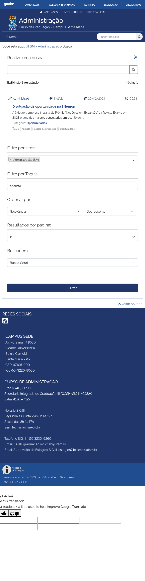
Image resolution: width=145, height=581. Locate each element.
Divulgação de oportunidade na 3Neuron (43, 106)
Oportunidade (67, 128)
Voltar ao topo (130, 303)
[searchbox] (42, 159)
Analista (26, 128)
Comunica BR (32, 4)
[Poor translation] (14, 513)
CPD (24, 482)
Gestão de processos (45, 128)
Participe (89, 4)
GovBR (9, 4)
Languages (49, 12)
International (73, 12)
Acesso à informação (62, 4)
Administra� (21, 98)
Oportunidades (37, 123)
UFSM (14, 482)
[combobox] (72, 160)
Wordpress (67, 477)
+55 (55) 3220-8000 (20, 370)
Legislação (111, 4)
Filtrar (72, 288)
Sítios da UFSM (96, 12)
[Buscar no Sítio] (116, 36)
